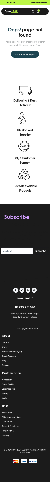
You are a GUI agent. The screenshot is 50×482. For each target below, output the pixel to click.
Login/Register (8, 389)
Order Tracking (8, 384)
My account (7, 379)
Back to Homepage (25, 54)
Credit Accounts (9, 356)
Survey (5, 393)
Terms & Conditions (10, 426)
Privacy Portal (8, 430)
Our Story (6, 342)
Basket (5, 398)
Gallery (5, 347)
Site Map (5, 435)
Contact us (7, 421)
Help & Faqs (7, 412)
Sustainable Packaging (12, 351)
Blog (4, 360)
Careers (5, 365)
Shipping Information (11, 417)
